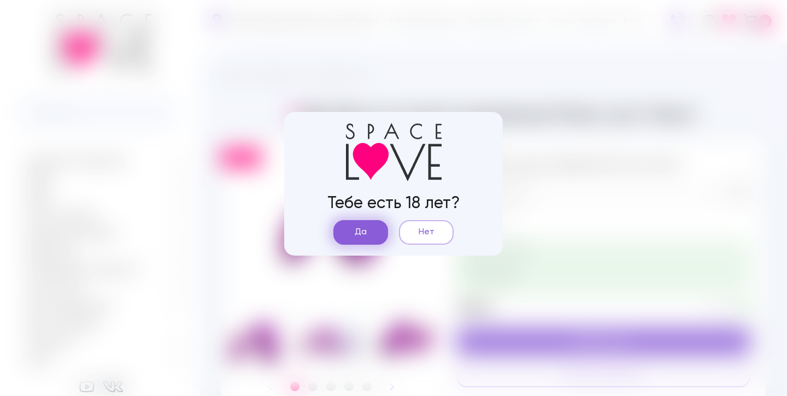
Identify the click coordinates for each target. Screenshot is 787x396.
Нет (426, 232)
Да (361, 232)
